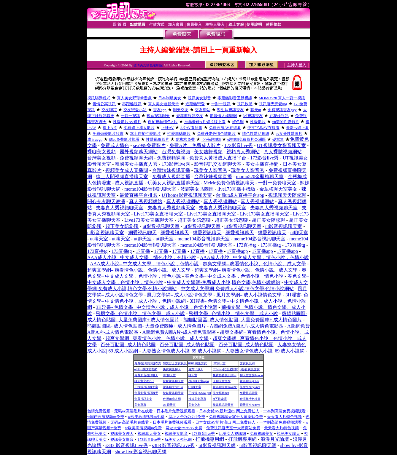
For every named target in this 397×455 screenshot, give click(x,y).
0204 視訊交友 (197, 363)
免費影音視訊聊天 (146, 375)
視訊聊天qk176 (249, 381)
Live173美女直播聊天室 (158, 213)
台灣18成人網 (172, 398)
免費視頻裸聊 (171, 157)
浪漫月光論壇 (275, 439)
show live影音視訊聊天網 (140, 451)
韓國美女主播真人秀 (136, 164)
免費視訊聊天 (172, 369)
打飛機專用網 (210, 439)
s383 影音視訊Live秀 (126, 445)
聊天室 (192, 375)
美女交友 (194, 404)
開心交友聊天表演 (106, 201)
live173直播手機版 (236, 188)
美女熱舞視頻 (208, 151)
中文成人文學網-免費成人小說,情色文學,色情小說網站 (223, 282)
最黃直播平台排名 (139, 195)
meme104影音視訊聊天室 (150, 188)
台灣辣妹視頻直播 (213, 176)
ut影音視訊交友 (250, 369)
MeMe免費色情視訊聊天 (229, 182)
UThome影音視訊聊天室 (187, 195)
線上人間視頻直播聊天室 (122, 176)
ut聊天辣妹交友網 (146, 369)
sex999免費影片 (149, 145)
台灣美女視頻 (101, 157)
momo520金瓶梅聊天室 (260, 176)
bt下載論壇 (220, 398)
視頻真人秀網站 (243, 151)
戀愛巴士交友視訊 (175, 363)
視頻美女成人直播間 (126, 170)
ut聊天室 (299, 232)
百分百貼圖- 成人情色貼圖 (128, 344)
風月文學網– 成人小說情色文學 (179, 294)
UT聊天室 (219, 363)
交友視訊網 (247, 363)
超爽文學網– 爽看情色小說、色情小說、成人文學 (254, 263)
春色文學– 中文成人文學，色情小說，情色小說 (234, 276)
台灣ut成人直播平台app (240, 195)
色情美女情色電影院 (148, 65)
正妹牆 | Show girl (199, 393)
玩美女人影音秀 (210, 170)
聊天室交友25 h (144, 381)
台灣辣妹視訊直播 (171, 170)
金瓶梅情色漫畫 (250, 398)
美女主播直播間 (262, 164)
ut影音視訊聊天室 (161, 226)
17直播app (237, 251)
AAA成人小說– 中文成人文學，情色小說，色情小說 (141, 257)
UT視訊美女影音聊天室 (281, 145)
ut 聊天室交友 (222, 381)
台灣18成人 (195, 369)
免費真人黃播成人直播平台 (217, 157)
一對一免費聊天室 (277, 182)
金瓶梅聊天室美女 (278, 188)
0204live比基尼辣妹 (225, 369)
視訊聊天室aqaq (198, 381)
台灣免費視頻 (176, 151)
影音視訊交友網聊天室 (218, 164)
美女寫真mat (221, 393)
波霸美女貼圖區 (197, 188)
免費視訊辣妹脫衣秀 (147, 363)
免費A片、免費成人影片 (194, 145)
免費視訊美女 (143, 398)
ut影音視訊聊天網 (216, 445)
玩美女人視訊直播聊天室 (173, 182)
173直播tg (246, 245)
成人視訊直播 (129, 182)
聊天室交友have (250, 404)
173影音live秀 (238, 145)
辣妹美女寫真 (197, 398)
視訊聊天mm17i (173, 387)
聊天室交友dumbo (251, 375)
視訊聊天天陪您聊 (287, 195)
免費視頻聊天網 (136, 157)
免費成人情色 (115, 145)
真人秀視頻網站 (145, 201)
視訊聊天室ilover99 (225, 387)
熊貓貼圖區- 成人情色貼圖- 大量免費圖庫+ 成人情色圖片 (242, 319)
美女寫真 (140, 404)
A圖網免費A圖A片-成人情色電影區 (246, 325)
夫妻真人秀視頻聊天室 (119, 207)
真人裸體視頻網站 (283, 151)
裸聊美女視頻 (101, 151)
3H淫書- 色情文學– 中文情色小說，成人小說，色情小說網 (156, 307)
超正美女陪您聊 (194, 220)
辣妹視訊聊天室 (173, 381)
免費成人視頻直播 (171, 176)
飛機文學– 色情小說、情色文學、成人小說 (140, 313)
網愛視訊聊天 (142, 232)
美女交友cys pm (250, 387)
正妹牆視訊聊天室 (146, 387)
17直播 (143, 251)
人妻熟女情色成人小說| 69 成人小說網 (181, 350)
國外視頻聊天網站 (139, 151)
